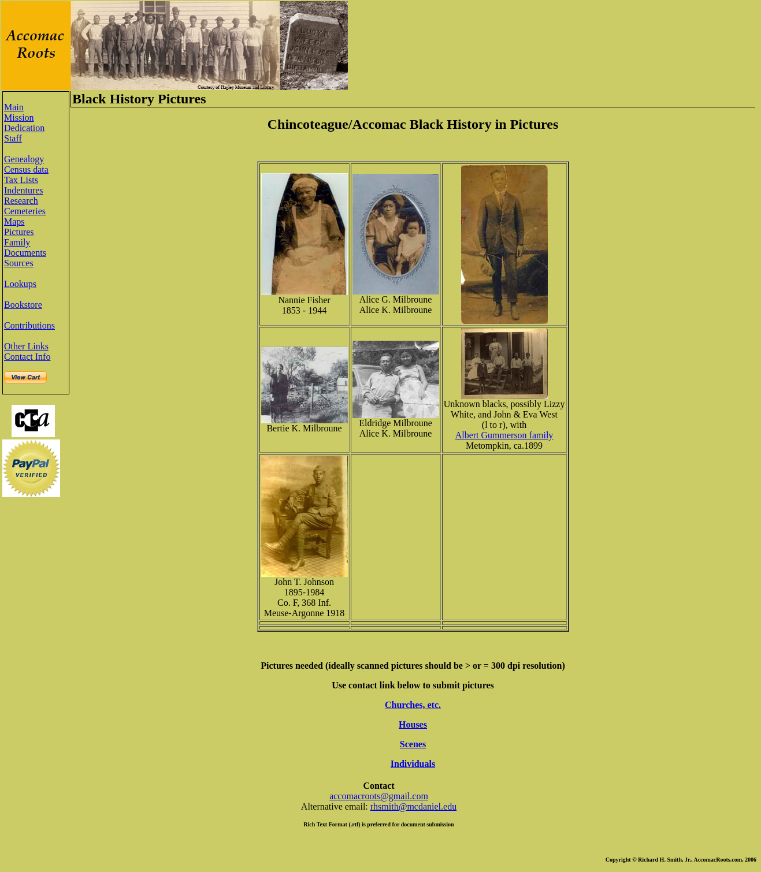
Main (14, 107)
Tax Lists (21, 180)
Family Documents (25, 247)
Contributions (29, 325)
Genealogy (24, 159)
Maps (14, 221)
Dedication (24, 128)
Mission (19, 117)
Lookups (20, 284)
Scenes (413, 744)
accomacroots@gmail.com (378, 796)
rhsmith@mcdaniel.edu (413, 806)
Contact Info (27, 357)
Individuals (413, 764)
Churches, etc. (413, 705)
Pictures (19, 232)
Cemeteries (25, 211)
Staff (13, 138)
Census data (26, 169)
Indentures (23, 190)
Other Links (26, 346)
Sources (19, 263)
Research (21, 201)
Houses (413, 724)
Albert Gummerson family (504, 435)
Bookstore (23, 305)
